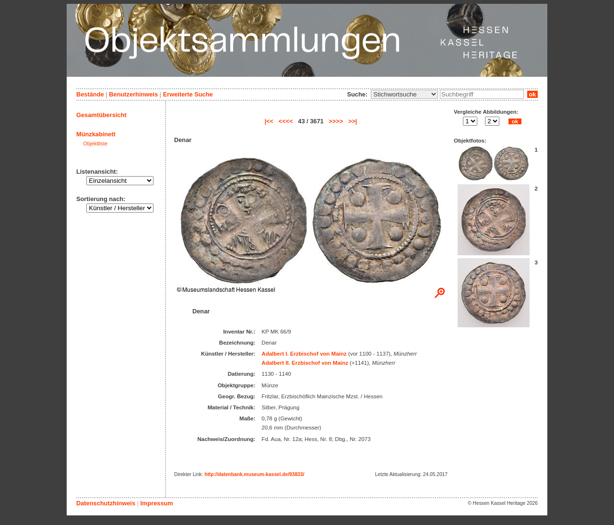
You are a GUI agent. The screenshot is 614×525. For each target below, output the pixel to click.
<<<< (286, 121)
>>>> (336, 121)
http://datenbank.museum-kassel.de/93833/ (254, 474)
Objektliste (95, 143)
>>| (352, 121)
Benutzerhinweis (133, 94)
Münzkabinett (96, 134)
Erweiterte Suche (188, 94)
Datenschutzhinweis (105, 503)
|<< (269, 121)
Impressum (156, 503)
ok (532, 94)
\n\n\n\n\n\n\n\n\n (404, 94)
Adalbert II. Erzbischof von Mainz (304, 363)
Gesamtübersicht (101, 115)
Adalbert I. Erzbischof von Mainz (303, 354)
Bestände (90, 94)
